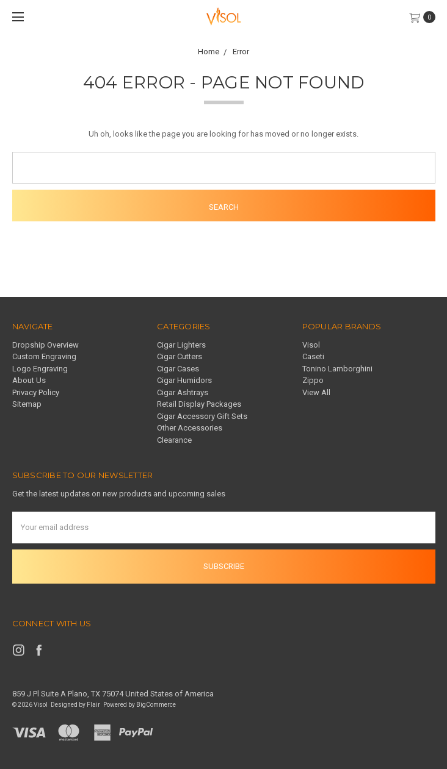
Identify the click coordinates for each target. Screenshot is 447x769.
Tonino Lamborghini (337, 368)
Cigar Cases (178, 368)
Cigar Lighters (181, 344)
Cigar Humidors (184, 380)
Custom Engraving (44, 356)
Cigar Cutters (179, 356)
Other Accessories (189, 427)
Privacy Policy (35, 392)
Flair (93, 704)
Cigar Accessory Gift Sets (202, 416)
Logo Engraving (40, 368)
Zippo (313, 380)
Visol (311, 344)
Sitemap (27, 404)
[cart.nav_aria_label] (425, 17)
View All (316, 392)
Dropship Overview (45, 344)
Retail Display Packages (199, 404)
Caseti (313, 356)
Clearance (174, 440)
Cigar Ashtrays (182, 392)
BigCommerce (156, 704)
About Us (29, 380)
